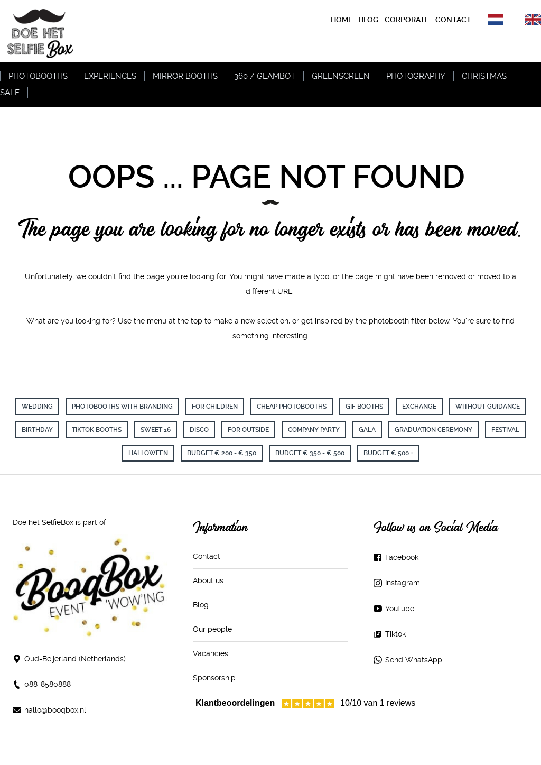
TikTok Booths (97, 430)
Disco (199, 430)
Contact (206, 556)
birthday (37, 430)
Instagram (402, 582)
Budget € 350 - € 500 (309, 453)
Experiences (110, 76)
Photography (415, 76)
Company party (314, 430)
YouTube (399, 608)
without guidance (487, 406)
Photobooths (38, 76)
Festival (505, 430)
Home (341, 19)
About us (208, 580)
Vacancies (210, 653)
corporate (407, 19)
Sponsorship (214, 678)
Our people (212, 629)
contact (453, 19)
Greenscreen (341, 76)
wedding (37, 406)
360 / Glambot (264, 76)
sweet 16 (156, 430)
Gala (367, 430)
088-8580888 (47, 684)
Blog (201, 605)
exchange (419, 406)
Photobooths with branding (122, 406)
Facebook (401, 557)
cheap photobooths (292, 406)
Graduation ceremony (433, 430)
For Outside (248, 430)
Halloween (148, 453)
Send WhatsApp (413, 660)
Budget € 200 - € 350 (221, 453)
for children (215, 406)
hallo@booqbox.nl (55, 710)
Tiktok (395, 634)
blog (368, 19)
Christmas (484, 76)
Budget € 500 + (388, 453)
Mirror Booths (185, 76)
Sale (10, 92)
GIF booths (364, 406)
